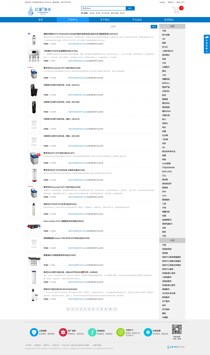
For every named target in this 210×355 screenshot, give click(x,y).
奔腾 (164, 131)
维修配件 (166, 289)
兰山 (164, 175)
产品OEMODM (168, 167)
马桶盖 (165, 317)
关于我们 (105, 19)
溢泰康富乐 (167, 220)
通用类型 (166, 107)
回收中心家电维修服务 (171, 257)
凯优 (164, 95)
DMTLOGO (167, 171)
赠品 (164, 313)
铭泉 (164, 232)
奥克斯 (165, 180)
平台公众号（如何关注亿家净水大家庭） (76, 345)
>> (115, 309)
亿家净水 (166, 91)
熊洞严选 (166, 87)
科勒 (164, 159)
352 (163, 39)
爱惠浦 (165, 99)
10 (110, 309)
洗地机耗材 (167, 249)
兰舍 (164, 63)
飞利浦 (165, 139)
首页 (40, 19)
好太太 (165, 47)
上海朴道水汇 (167, 51)
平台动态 (137, 19)
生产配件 (166, 301)
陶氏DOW (166, 111)
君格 (164, 59)
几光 (164, 75)
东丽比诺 (166, 115)
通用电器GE (167, 224)
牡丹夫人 (166, 83)
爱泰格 (165, 188)
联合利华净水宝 (168, 151)
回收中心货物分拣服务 (171, 261)
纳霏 (164, 155)
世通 (164, 216)
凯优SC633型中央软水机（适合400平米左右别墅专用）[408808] (70, 272)
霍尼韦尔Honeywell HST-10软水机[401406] (62, 187)
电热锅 (165, 253)
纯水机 (92, 13)
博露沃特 (166, 212)
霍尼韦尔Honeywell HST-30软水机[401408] (62, 68)
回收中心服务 (167, 269)
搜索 (129, 8)
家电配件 (166, 297)
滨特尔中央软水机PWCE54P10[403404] (60, 289)
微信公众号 (181, 2)
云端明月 (166, 67)
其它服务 (166, 309)
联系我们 (169, 19)
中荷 (164, 208)
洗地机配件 (167, 281)
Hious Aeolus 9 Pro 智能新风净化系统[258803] (64, 221)
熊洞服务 (166, 200)
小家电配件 (167, 277)
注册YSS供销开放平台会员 (77, 44)
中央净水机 (106, 13)
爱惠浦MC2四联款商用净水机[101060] (60, 255)
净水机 (98, 13)
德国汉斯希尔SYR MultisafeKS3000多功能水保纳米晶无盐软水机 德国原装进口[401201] (81, 34)
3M (163, 147)
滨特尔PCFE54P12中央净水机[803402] (60, 204)
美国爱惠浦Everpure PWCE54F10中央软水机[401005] (66, 238)
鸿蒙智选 (166, 79)
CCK (164, 196)
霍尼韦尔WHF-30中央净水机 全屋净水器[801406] (64, 170)
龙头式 (122, 13)
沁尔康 (165, 135)
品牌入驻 (55, 345)
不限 (164, 31)
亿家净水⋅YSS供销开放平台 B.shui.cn (38, 2)
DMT (164, 192)
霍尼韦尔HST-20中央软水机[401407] (59, 153)
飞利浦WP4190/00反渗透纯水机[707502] (61, 51)
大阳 (164, 236)
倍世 (164, 143)
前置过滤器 (115, 13)
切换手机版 (97, 345)
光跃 (164, 228)
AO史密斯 (166, 163)
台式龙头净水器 (168, 293)
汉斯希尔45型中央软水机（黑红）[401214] (61, 119)
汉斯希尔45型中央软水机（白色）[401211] (61, 85)
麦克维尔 (166, 55)
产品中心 (73, 19)
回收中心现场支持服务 (171, 265)
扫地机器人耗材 (168, 273)
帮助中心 (171, 2)
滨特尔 (165, 123)
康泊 (164, 71)
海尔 (164, 127)
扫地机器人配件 (168, 285)
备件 (164, 305)
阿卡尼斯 (166, 35)
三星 (164, 204)
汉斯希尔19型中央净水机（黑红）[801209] (61, 136)
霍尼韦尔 (166, 103)
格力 (164, 119)
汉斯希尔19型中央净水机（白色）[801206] (61, 102)
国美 (164, 43)
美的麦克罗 (167, 184)
